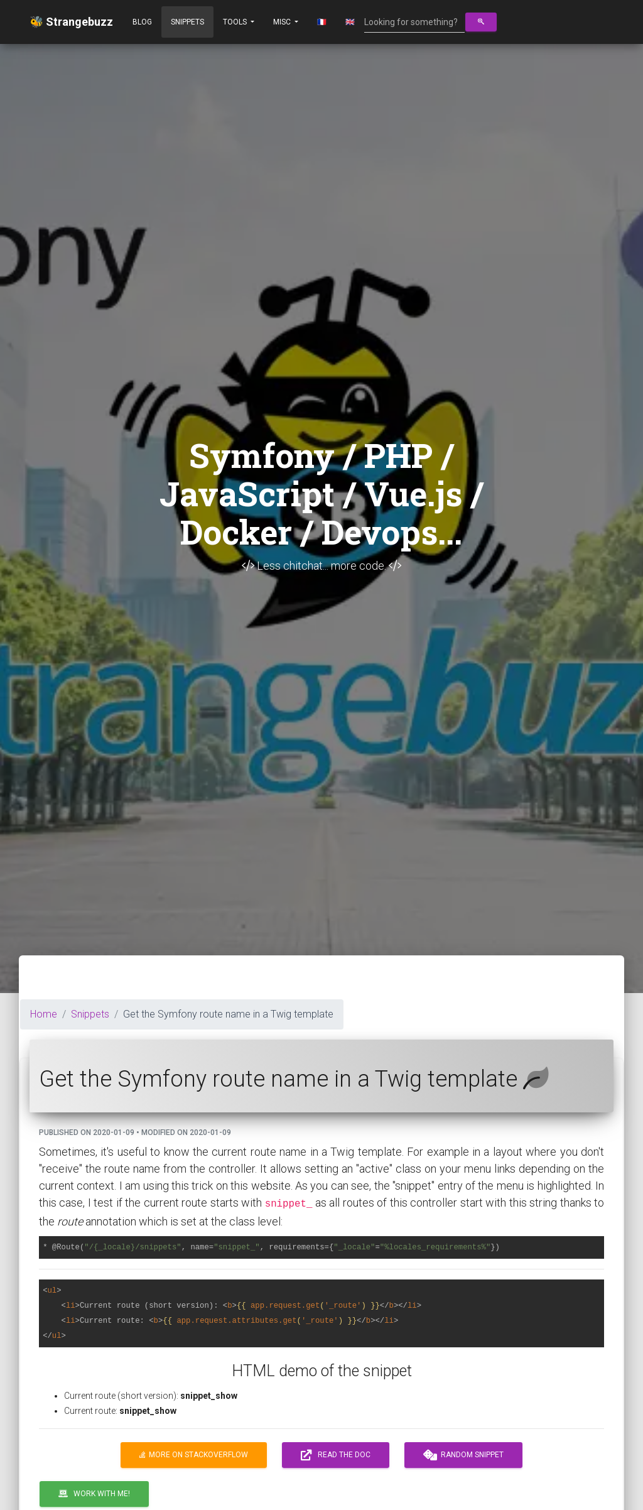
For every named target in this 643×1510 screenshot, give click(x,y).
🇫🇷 (322, 22)
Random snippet (463, 1456)
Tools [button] (236, 22)
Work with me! (94, 1493)
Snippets (187, 22)
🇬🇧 (350, 22)
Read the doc (335, 1456)
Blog (142, 22)
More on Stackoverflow (193, 1454)
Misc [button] (283, 22)
